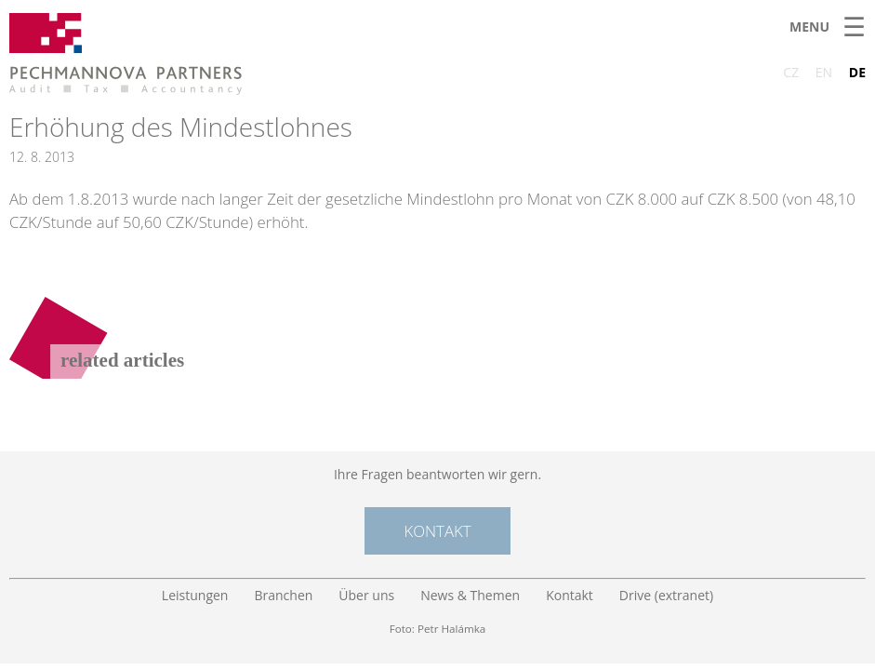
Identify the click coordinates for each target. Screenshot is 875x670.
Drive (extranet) (666, 595)
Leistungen (195, 595)
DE (857, 72)
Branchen (283, 595)
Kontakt (437, 531)
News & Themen (470, 595)
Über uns (366, 595)
